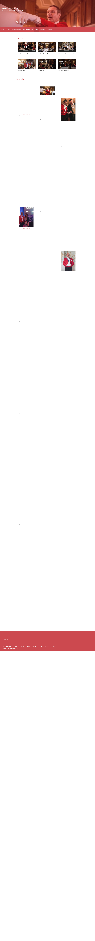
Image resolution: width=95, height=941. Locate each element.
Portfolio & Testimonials (28, 29)
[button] (26, 46)
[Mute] (32, 50)
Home (2, 29)
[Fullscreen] (34, 50)
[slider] (25, 50)
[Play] (19, 50)
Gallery (36, 29)
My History (8, 29)
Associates (42, 29)
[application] (27, 47)
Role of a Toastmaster (16, 29)
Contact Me (49, 29)
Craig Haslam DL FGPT (11, 8)
